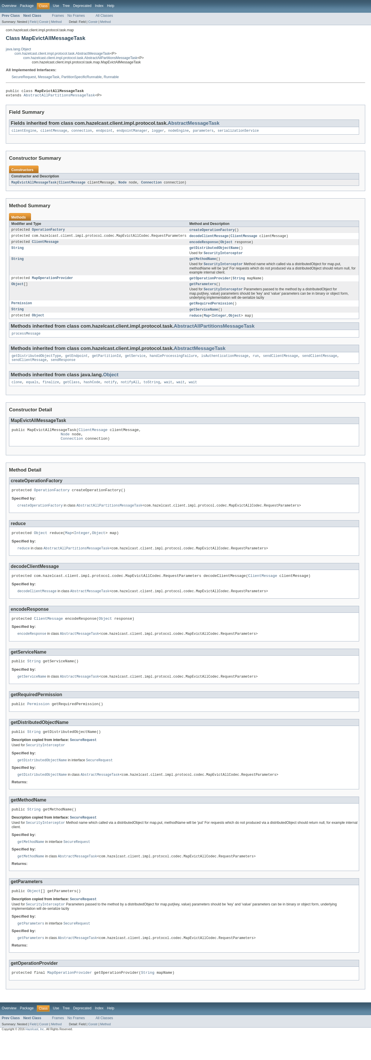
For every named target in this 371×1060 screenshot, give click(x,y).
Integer (219, 322)
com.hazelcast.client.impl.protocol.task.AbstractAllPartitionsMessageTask (80, 58)
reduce (195, 322)
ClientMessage (72, 185)
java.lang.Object (18, 49)
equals (32, 391)
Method (56, 21)
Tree (66, 6)
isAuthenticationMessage (224, 364)
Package (27, 6)
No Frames (76, 16)
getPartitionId (106, 364)
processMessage (26, 341)
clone (17, 391)
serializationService (238, 133)
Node (123, 185)
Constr (43, 21)
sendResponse (63, 368)
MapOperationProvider (52, 283)
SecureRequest (24, 77)
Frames (58, 16)
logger (158, 133)
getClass (71, 391)
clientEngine (24, 133)
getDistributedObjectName (214, 252)
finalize (51, 391)
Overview (9, 6)
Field (33, 21)
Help (110, 6)
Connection (151, 185)
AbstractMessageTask (193, 125)
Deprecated (82, 6)
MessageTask (48, 77)
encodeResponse (203, 245)
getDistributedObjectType (36, 364)
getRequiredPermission (210, 310)
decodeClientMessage (208, 239)
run (256, 364)
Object (226, 245)
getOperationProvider (209, 283)
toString (151, 391)
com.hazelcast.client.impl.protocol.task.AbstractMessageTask (62, 54)
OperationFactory (48, 232)
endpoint (104, 133)
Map (207, 322)
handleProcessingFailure (173, 364)
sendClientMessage (280, 364)
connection (81, 133)
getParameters (202, 290)
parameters (203, 133)
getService (135, 364)
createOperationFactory (211, 232)
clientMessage (54, 133)
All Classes (104, 16)
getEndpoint (76, 364)
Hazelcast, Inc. (35, 1055)
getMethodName (202, 263)
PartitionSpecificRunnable (81, 77)
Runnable (111, 77)
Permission (21, 310)
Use (56, 6)
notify (110, 391)
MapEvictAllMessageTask (34, 185)
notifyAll (130, 391)
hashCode (92, 391)
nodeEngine (178, 133)
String (17, 252)
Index (99, 6)
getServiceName (203, 316)
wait (168, 391)
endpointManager (132, 133)
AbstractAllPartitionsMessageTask (59, 96)
